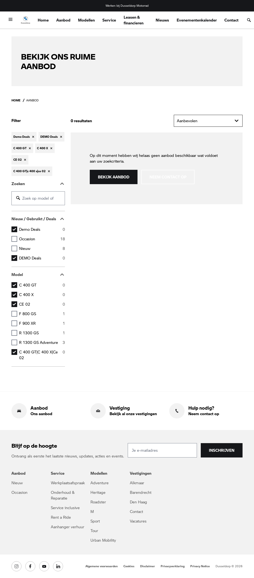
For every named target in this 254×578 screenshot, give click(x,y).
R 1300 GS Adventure (42, 342)
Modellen (86, 20)
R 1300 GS (42, 333)
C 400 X (42, 294)
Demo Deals (42, 229)
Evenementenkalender (197, 20)
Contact (231, 20)
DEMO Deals (42, 258)
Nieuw (42, 248)
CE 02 (42, 304)
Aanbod (63, 20)
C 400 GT (42, 285)
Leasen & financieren (133, 20)
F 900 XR (42, 323)
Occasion (42, 239)
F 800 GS (42, 314)
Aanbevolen (208, 121)
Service (109, 20)
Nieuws (162, 20)
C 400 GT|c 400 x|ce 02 (42, 355)
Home (43, 20)
